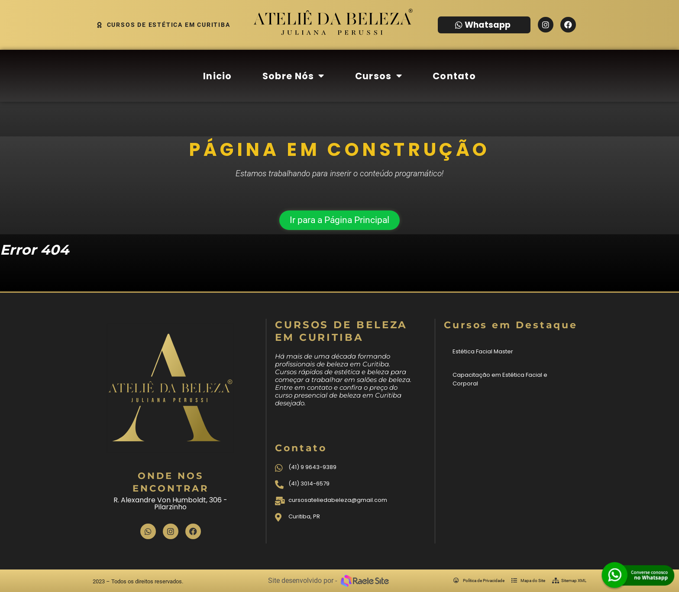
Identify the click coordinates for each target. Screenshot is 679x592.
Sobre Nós (293, 76)
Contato (454, 76)
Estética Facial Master (483, 351)
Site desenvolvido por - (302, 580)
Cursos (378, 76)
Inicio (217, 76)
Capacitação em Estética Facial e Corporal (500, 379)
